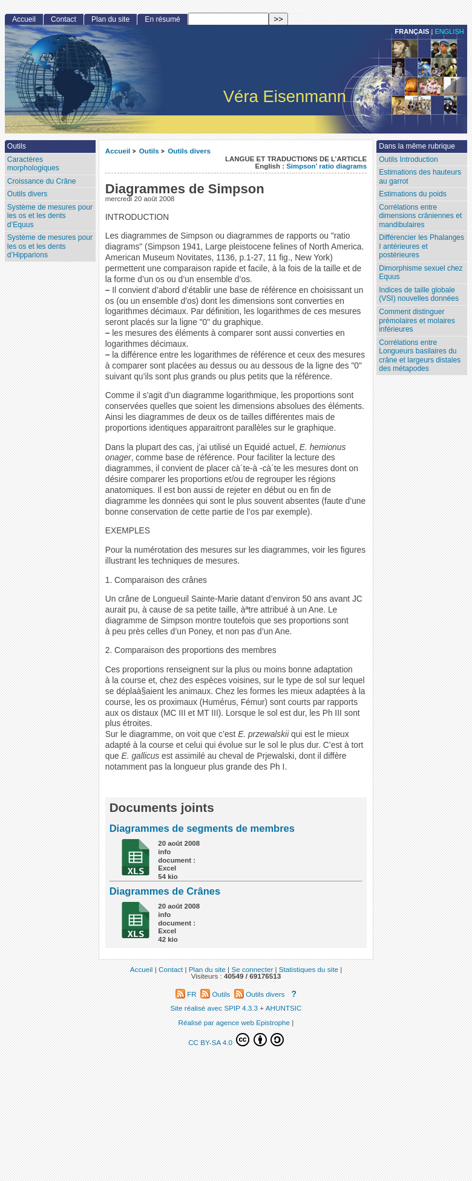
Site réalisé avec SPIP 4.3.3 (214, 1008)
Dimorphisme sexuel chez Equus (420, 273)
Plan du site (110, 19)
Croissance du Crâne (41, 181)
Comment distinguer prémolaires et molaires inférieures (417, 320)
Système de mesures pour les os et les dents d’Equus (50, 216)
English (449, 31)
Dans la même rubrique (417, 146)
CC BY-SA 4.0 (236, 1039)
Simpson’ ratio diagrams (326, 166)
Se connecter (252, 969)
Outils (149, 151)
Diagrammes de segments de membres (202, 828)
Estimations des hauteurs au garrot (420, 176)
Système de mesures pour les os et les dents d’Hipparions (50, 246)
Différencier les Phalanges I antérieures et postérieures (421, 246)
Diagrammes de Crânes (165, 891)
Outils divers (189, 151)
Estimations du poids (413, 194)
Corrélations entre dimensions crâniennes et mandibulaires (420, 216)
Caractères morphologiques (33, 164)
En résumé (162, 19)
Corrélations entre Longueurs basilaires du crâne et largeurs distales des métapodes (420, 355)
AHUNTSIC (284, 1008)
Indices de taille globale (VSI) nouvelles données (419, 294)
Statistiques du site (308, 969)
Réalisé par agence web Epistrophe (234, 1022)
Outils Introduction (408, 159)
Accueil (118, 151)
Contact (63, 19)
